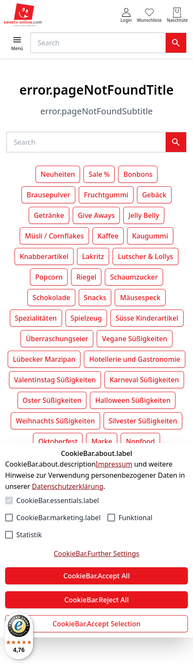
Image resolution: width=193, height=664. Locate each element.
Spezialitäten (36, 318)
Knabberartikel (44, 256)
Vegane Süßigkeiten (134, 338)
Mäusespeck (140, 297)
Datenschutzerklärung (68, 486)
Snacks (95, 297)
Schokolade (51, 297)
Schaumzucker (133, 277)
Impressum (114, 464)
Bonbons (137, 174)
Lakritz (93, 256)
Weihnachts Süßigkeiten (55, 421)
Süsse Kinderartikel (147, 318)
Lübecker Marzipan (44, 359)
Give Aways (96, 215)
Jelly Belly (143, 215)
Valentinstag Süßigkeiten (55, 379)
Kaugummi (150, 236)
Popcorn (48, 277)
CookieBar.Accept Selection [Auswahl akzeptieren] (97, 623)
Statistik (29, 534)
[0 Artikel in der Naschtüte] (177, 15)
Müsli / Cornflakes (54, 236)
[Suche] (100, 43)
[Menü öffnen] (17, 43)
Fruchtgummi (106, 194)
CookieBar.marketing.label (58, 517)
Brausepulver (48, 194)
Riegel (86, 277)
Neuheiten (58, 174)
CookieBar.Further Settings (96, 553)
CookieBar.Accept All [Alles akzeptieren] (96, 576)
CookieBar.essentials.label (57, 500)
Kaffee (108, 236)
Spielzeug (86, 318)
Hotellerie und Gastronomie (134, 359)
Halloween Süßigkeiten (132, 400)
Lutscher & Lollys (145, 256)
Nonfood (140, 441)
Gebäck (154, 194)
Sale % (99, 174)
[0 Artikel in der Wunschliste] (149, 15)
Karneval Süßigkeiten (144, 379)
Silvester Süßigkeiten (143, 421)
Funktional (135, 517)
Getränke (49, 215)
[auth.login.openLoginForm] (126, 15)
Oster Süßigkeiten (52, 400)
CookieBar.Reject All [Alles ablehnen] (96, 599)
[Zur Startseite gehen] (22, 15)
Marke (101, 441)
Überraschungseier (57, 338)
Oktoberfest (57, 441)
